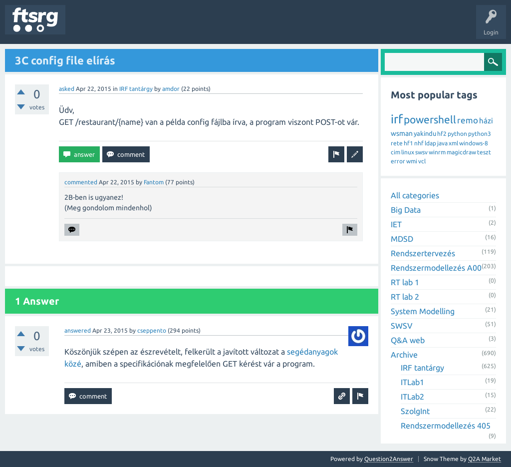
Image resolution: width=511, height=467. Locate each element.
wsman (402, 133)
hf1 (408, 143)
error (398, 161)
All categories (415, 195)
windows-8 (473, 143)
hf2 (442, 133)
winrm (437, 152)
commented (80, 182)
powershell (430, 119)
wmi (411, 161)
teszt (484, 152)
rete (397, 143)
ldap (430, 143)
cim (395, 152)
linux (407, 152)
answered (77, 330)
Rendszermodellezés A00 (436, 267)
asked (66, 88)
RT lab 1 (405, 282)
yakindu (425, 133)
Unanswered (128, 27)
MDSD (402, 238)
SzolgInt (415, 411)
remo (467, 120)
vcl (422, 161)
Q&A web (408, 340)
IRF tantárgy (136, 88)
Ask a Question (294, 27)
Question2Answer (388, 459)
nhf (419, 143)
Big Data (406, 209)
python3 (479, 133)
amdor (171, 88)
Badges (228, 27)
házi (486, 120)
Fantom (154, 182)
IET (396, 224)
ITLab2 (412, 396)
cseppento (151, 330)
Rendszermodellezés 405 (446, 425)
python (457, 133)
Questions (86, 27)
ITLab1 (412, 382)
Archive (404, 354)
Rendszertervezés (423, 253)
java (442, 143)
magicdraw (461, 152)
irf (397, 119)
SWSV (402, 325)
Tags (167, 27)
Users (198, 27)
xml (453, 143)
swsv (421, 152)
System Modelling (423, 311)
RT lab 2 (405, 296)
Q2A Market (484, 459)
